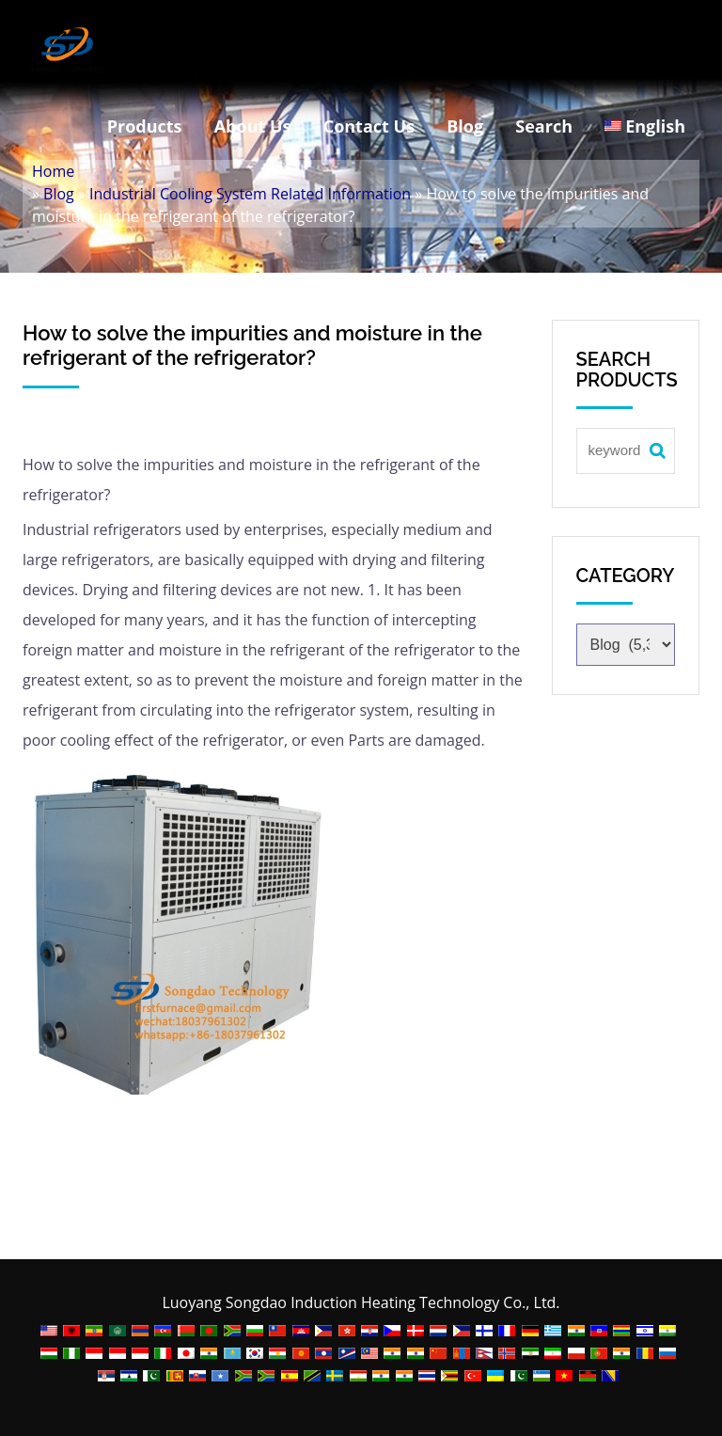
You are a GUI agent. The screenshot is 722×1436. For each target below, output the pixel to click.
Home (53, 171)
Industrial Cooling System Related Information (250, 193)
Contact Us (369, 126)
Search (544, 126)
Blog (465, 126)
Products (144, 126)
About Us (252, 126)
